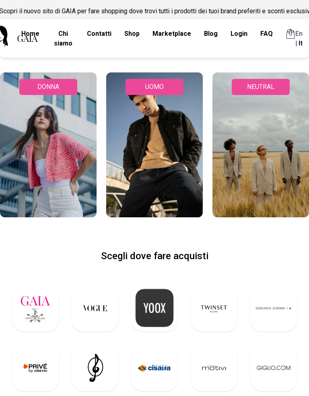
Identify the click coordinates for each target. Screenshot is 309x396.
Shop (132, 33)
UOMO (154, 87)
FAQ (266, 33)
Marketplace (171, 33)
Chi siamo (63, 38)
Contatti (99, 33)
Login (239, 33)
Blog (211, 33)
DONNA (48, 87)
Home (30, 33)
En (299, 33)
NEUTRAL (260, 87)
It (301, 43)
